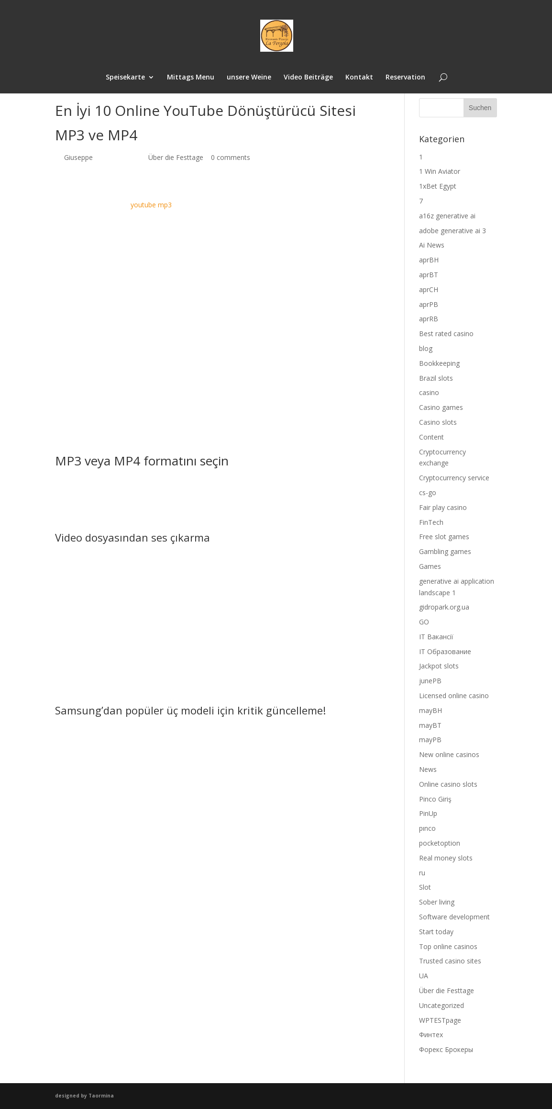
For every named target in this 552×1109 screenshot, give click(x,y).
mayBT (430, 725)
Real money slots (446, 857)
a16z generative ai (447, 215)
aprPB (428, 304)
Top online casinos (448, 946)
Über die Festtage (175, 157)
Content (431, 436)
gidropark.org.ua (444, 606)
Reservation (405, 77)
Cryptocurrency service (454, 477)
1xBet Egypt (437, 186)
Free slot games (444, 536)
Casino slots (438, 422)
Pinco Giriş (435, 798)
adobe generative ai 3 (452, 230)
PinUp (428, 813)
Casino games (441, 407)
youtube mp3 (151, 204)
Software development (454, 916)
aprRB (428, 318)
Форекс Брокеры (446, 1049)
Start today (436, 931)
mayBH (430, 710)
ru (422, 872)
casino (429, 392)
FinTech (431, 522)
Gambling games (445, 551)
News (428, 769)
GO (424, 621)
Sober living (436, 901)
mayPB (430, 739)
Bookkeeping (439, 363)
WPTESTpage (440, 1020)
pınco (427, 828)
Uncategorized (441, 1005)
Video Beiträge (308, 77)
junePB (430, 680)
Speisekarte (125, 77)
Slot (425, 887)
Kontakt (359, 77)
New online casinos (449, 754)
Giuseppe (78, 157)
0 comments (230, 157)
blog (425, 348)
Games (430, 566)
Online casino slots (448, 784)
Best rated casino (446, 333)
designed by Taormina (84, 1095)
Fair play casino (443, 507)
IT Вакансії (436, 636)
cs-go (427, 492)
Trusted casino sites (450, 960)
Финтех (431, 1034)
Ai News (431, 244)
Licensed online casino (454, 695)
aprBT (428, 274)
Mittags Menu (190, 77)
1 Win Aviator (439, 171)
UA (423, 975)
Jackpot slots (439, 665)
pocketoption (439, 843)
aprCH (428, 289)
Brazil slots (436, 378)
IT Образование (445, 651)
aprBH (429, 259)
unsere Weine (249, 77)
